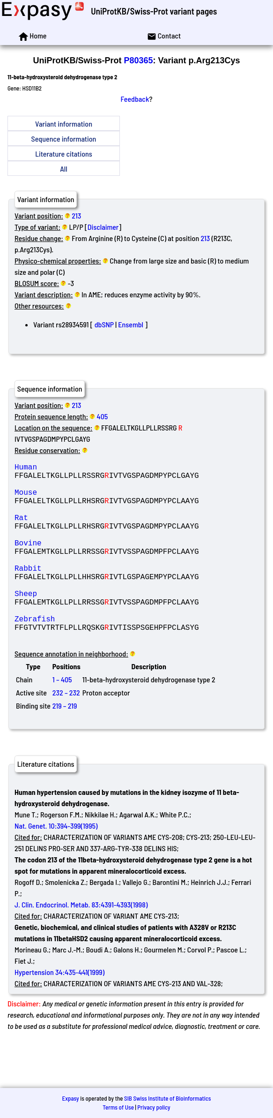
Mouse (82, 499)
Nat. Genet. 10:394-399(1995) (56, 865)
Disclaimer (103, 226)
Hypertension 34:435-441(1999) (59, 1011)
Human (82, 468)
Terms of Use (118, 1107)
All (63, 168)
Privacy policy (153, 1107)
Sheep (82, 623)
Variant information (63, 123)
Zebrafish (82, 654)
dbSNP (104, 324)
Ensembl (130, 324)
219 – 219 (64, 744)
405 (102, 416)
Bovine (82, 561)
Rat (82, 530)
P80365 (138, 60)
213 (76, 215)
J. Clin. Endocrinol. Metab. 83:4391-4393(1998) (81, 943)
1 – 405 (62, 718)
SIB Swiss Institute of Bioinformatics (167, 1098)
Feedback (135, 98)
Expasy (70, 1098)
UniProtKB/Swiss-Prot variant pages (154, 11)
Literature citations (63, 153)
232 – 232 (66, 731)
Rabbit (82, 592)
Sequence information (63, 138)
